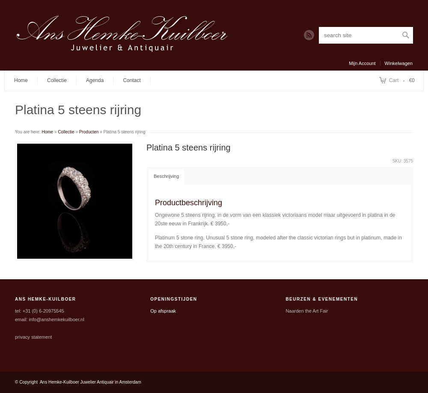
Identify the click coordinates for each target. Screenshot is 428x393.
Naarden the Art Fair (306, 310)
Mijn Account (362, 63)
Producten (89, 132)
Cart (394, 80)
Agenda (95, 80)
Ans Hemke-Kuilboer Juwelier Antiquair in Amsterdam (90, 382)
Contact (131, 80)
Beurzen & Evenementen (321, 299)
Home (21, 80)
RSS (309, 35)
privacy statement (33, 337)
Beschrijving (166, 176)
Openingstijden (173, 299)
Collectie (57, 80)
